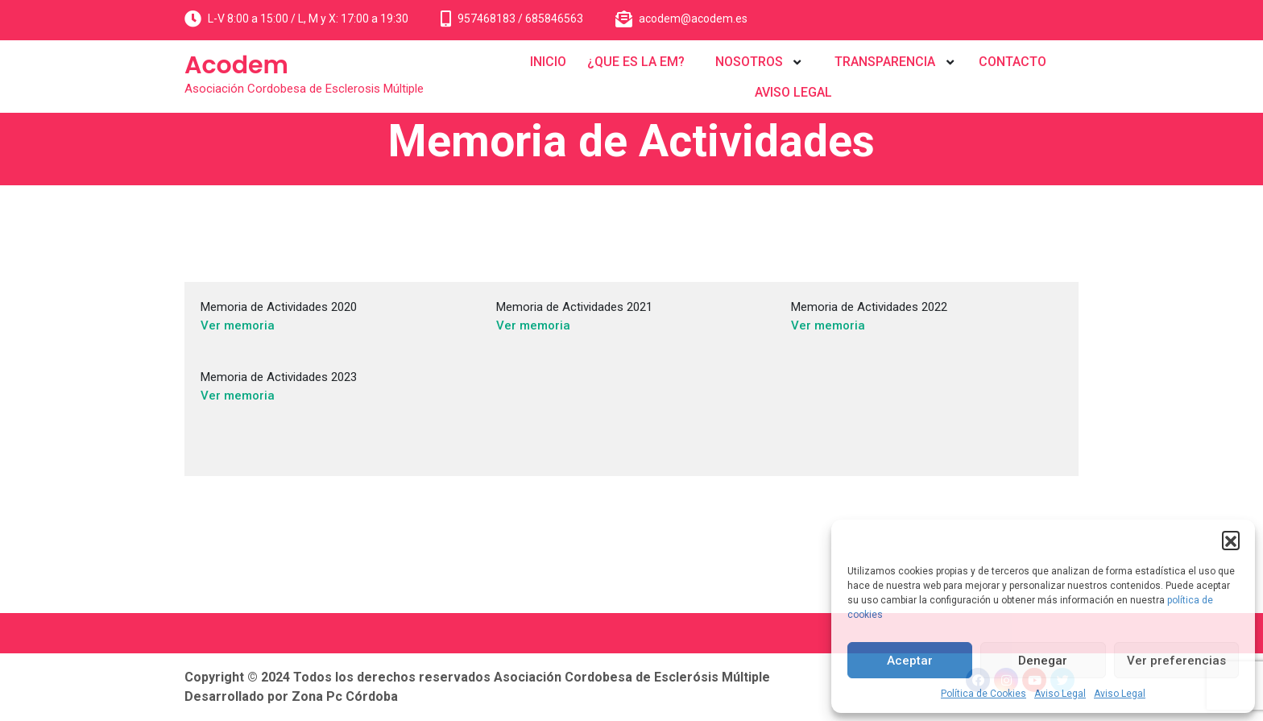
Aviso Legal (1060, 693)
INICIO (548, 61)
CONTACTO (1012, 61)
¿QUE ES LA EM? (636, 61)
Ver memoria (238, 325)
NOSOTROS (749, 61)
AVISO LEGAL (793, 92)
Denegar (1042, 660)
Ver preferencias (1176, 660)
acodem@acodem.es (693, 18)
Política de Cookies (983, 693)
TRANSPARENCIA (884, 61)
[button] (1231, 540)
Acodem (236, 65)
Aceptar (910, 660)
